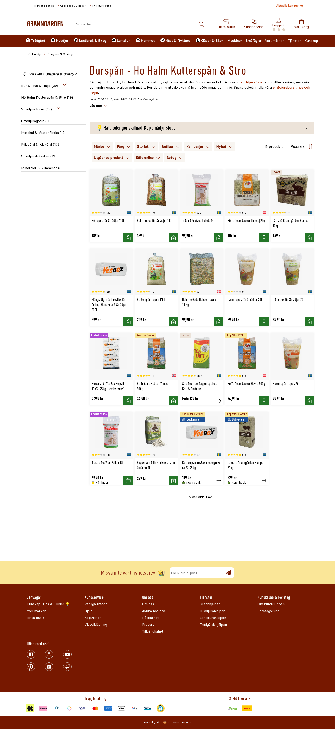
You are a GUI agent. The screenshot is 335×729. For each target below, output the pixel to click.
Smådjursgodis (36, 121)
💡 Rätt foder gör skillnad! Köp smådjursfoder (136, 128)
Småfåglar (253, 41)
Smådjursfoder (36, 109)
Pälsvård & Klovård (40, 144)
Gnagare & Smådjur (61, 54)
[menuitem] (34, 41)
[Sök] (201, 24)
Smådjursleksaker (38, 156)
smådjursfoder (252, 82)
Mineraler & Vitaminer (42, 168)
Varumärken (274, 41)
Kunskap (311, 41)
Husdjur (37, 54)
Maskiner (234, 41)
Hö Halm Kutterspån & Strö (47, 97)
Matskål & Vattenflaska (43, 133)
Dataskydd (151, 722)
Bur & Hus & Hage (39, 86)
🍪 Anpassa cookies (177, 722)
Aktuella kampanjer (289, 5)
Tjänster (294, 41)
